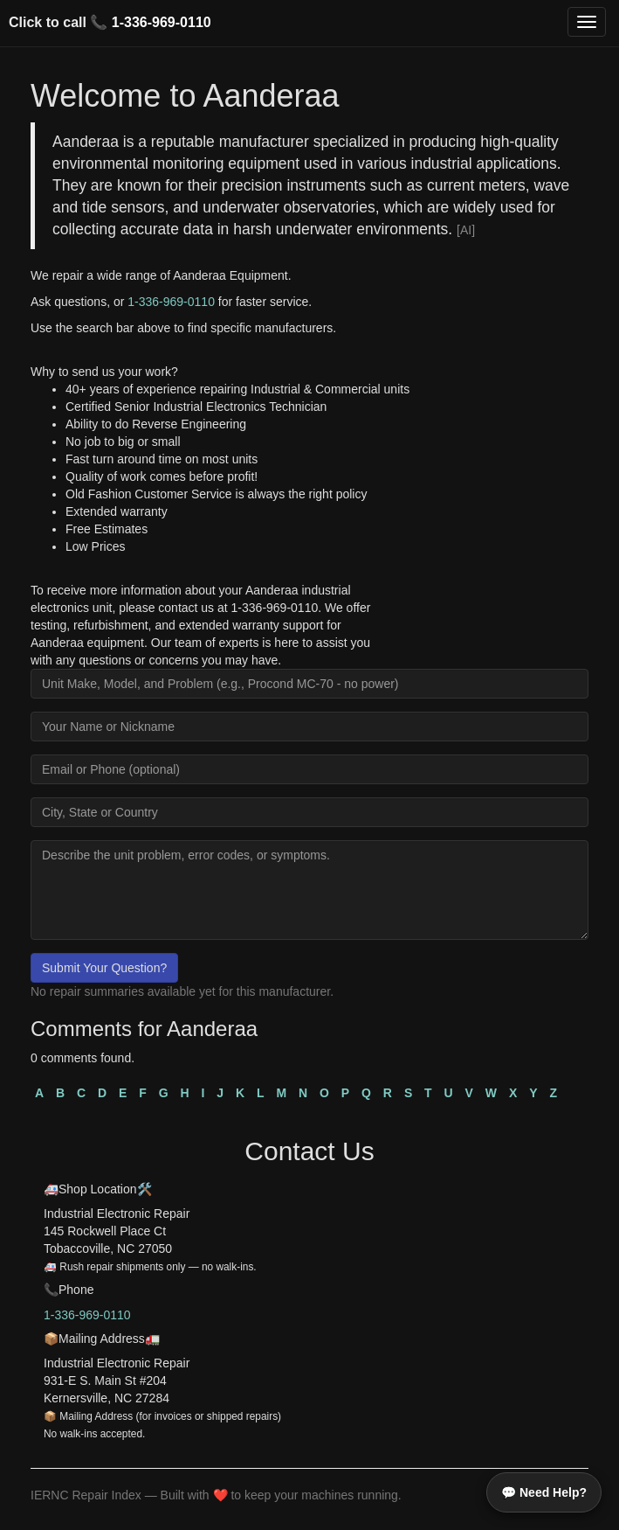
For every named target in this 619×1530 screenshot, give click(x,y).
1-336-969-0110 (161, 22)
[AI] (466, 230)
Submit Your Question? (104, 968)
